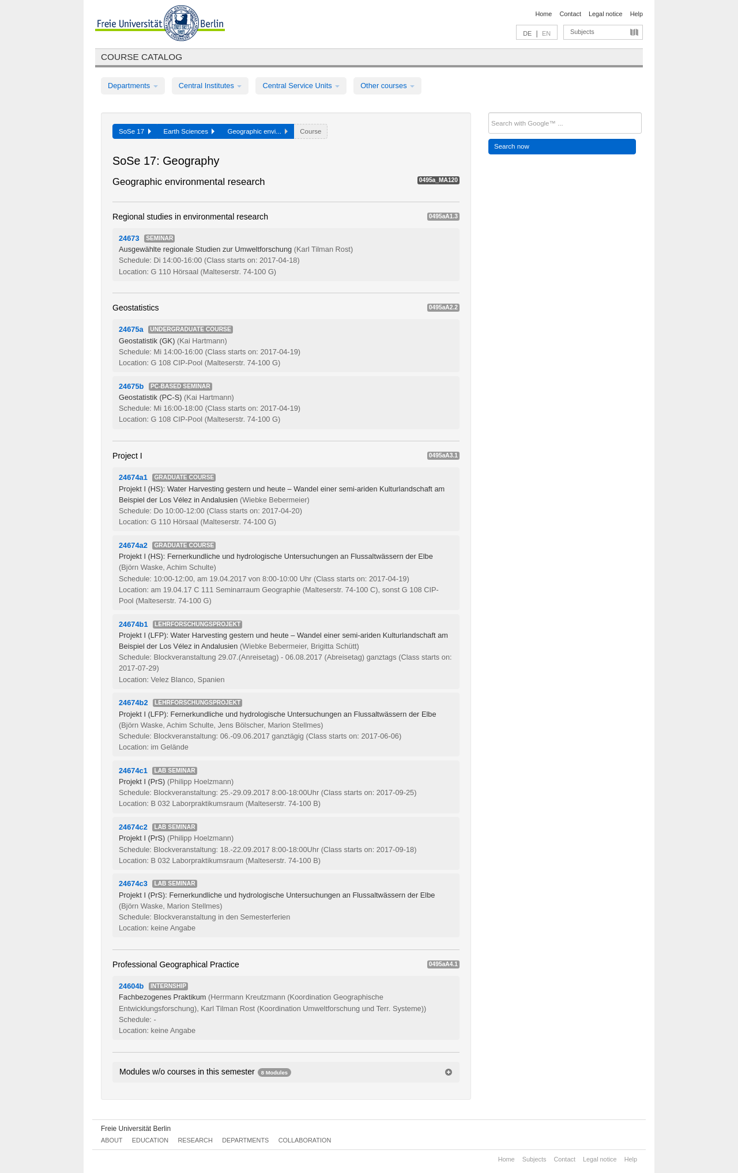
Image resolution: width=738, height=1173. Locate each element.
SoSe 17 (135, 131)
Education (150, 1140)
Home (543, 13)
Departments (133, 85)
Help (636, 13)
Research (195, 1140)
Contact (570, 13)
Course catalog (141, 57)
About (111, 1140)
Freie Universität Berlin (136, 1129)
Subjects (582, 31)
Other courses (387, 85)
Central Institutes (210, 85)
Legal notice (606, 13)
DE (527, 33)
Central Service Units (301, 85)
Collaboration (305, 1140)
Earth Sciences (189, 131)
